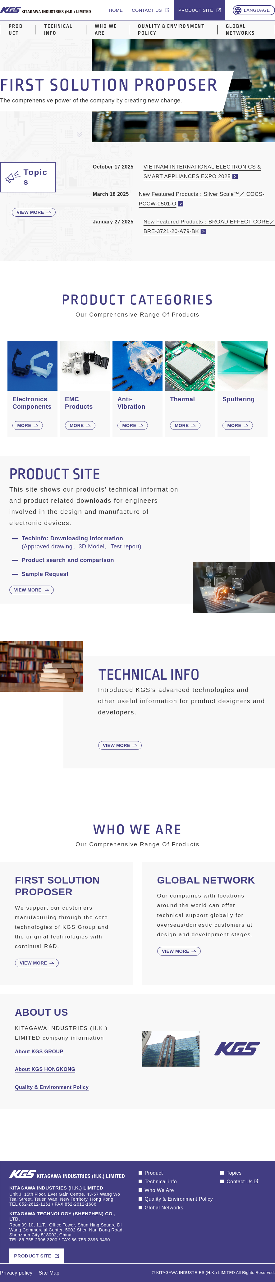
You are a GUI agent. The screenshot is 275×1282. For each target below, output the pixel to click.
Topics (234, 1173)
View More (30, 212)
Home (116, 10)
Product (16, 30)
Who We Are (106, 30)
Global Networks (240, 30)
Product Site (32, 1255)
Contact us (147, 10)
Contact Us (240, 1181)
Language (257, 10)
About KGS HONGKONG (45, 1069)
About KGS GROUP (39, 1051)
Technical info (58, 30)
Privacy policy (16, 1272)
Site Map (49, 1272)
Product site (195, 10)
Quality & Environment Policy (171, 30)
